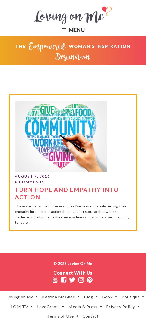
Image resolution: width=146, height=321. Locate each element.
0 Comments (30, 182)
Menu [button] (77, 30)
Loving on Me (73, 15)
